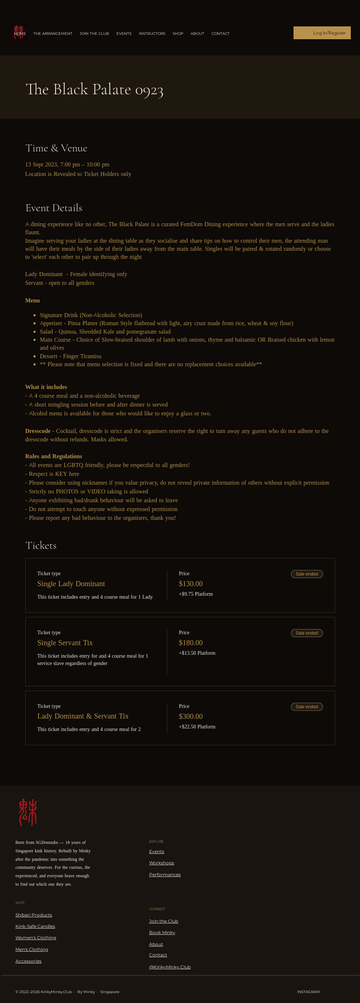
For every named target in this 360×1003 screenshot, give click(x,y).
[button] (152, 33)
